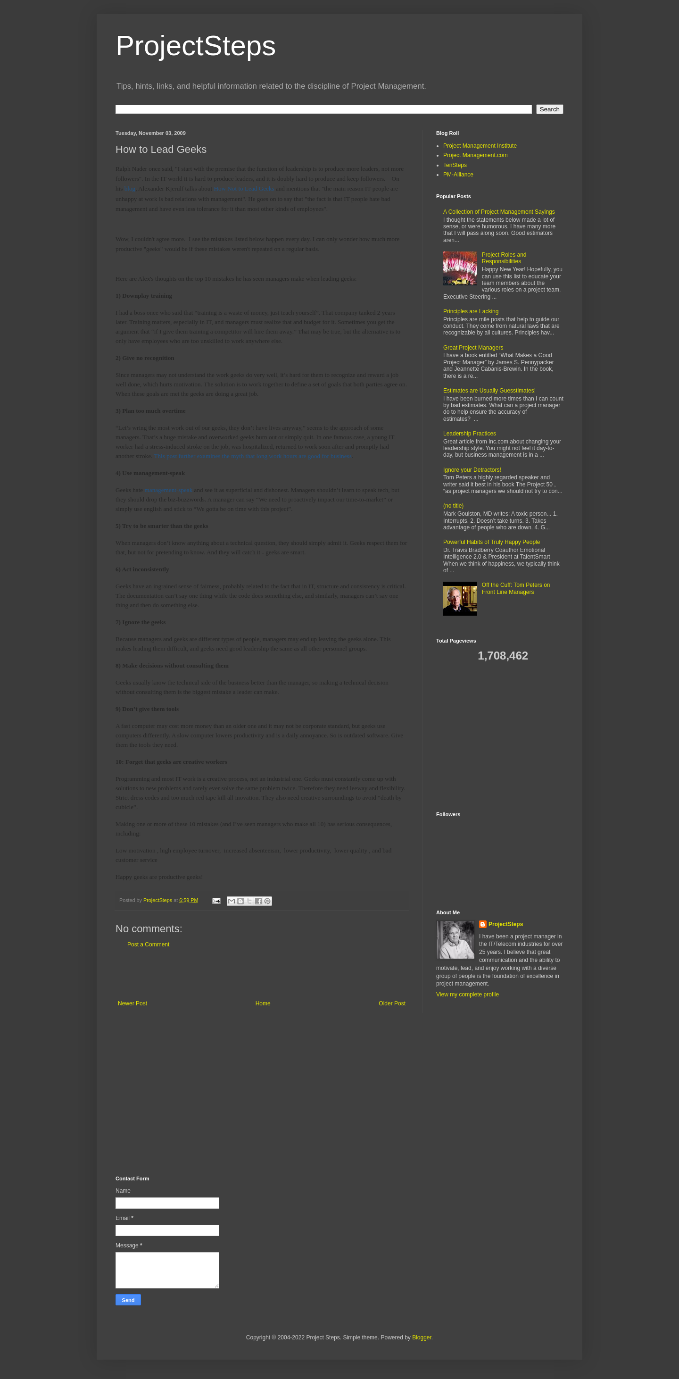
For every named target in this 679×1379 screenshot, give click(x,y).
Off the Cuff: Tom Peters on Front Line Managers (516, 588)
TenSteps (455, 165)
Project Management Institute (480, 145)
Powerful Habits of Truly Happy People (491, 542)
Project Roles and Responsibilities (504, 258)
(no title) (453, 505)
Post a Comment (148, 944)
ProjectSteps (196, 45)
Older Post (392, 1003)
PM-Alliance (458, 174)
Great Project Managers (473, 347)
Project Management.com (475, 155)
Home (263, 1003)
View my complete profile (467, 994)
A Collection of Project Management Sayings (499, 212)
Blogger (421, 1337)
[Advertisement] (262, 974)
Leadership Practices (469, 433)
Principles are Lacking (470, 311)
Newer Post (132, 1003)
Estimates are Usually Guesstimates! (489, 390)
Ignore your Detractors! (472, 470)
